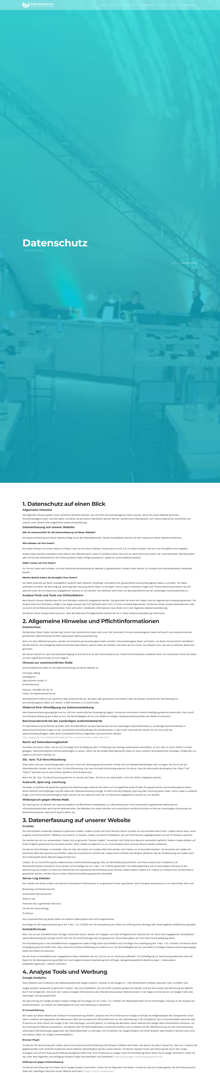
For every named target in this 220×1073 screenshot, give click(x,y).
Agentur (114, 5)
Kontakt (175, 5)
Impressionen (147, 5)
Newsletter (189, 5)
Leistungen (129, 5)
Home (103, 5)
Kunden (163, 5)
